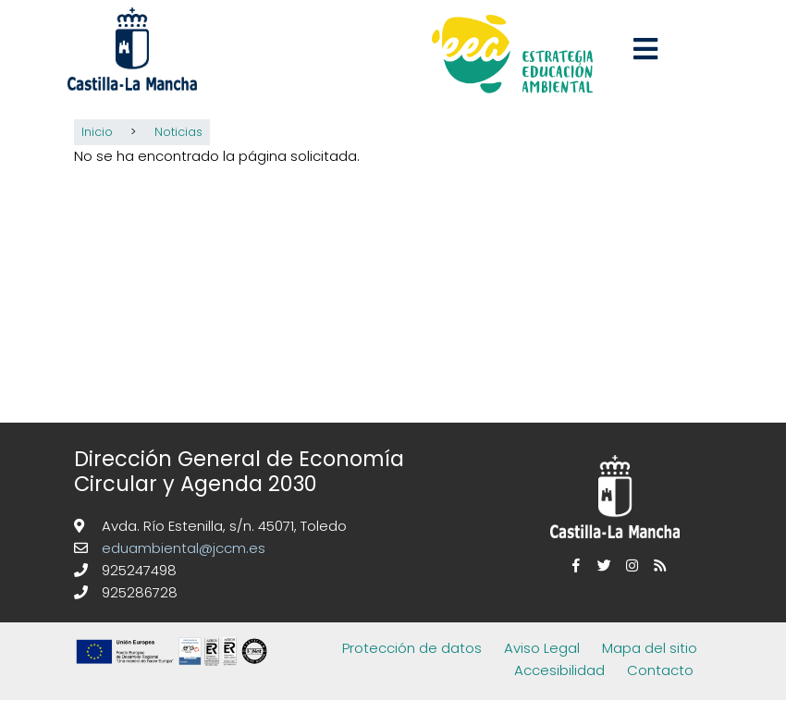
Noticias (178, 132)
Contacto (660, 670)
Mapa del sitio (649, 648)
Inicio (97, 132)
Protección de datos (412, 648)
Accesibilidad (559, 670)
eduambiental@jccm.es (181, 548)
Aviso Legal (542, 648)
